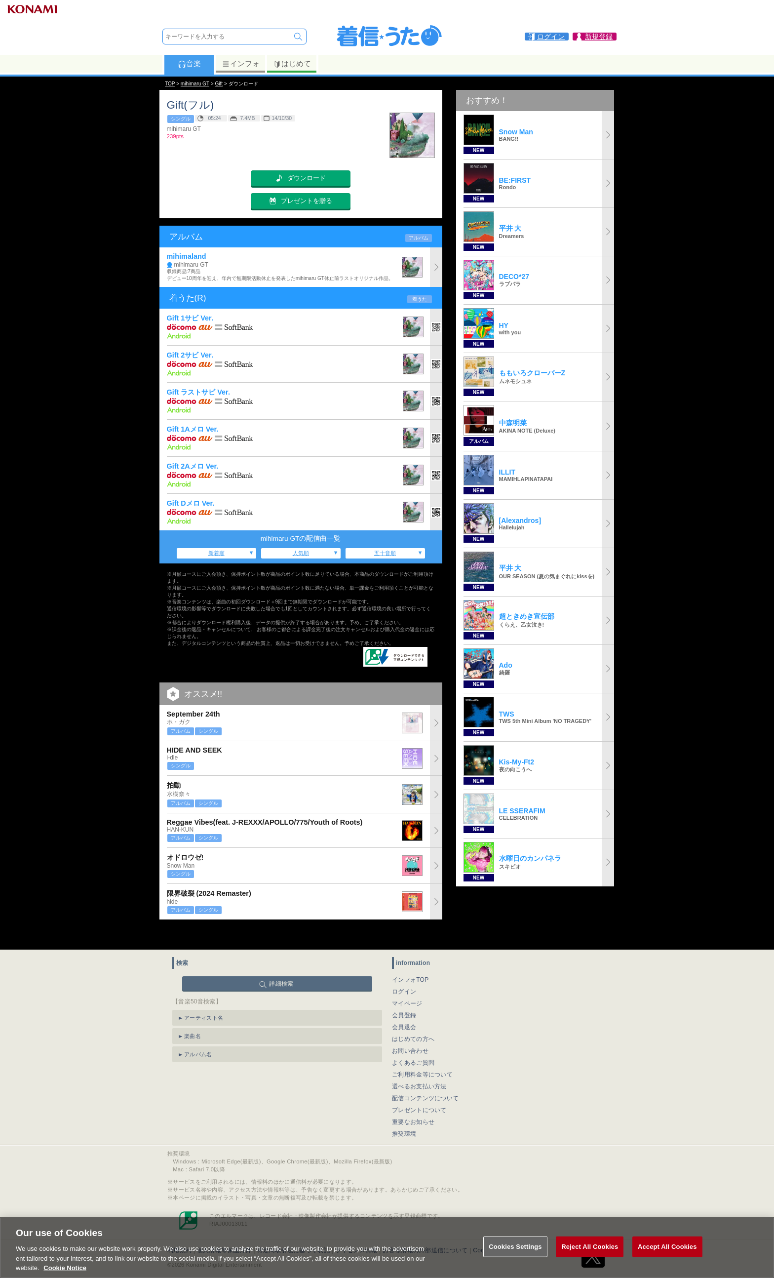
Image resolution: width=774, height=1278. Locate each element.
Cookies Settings (515, 1258)
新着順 (216, 553)
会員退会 (404, 1006)
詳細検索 (281, 963)
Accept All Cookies (667, 1258)
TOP (170, 83)
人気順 (301, 553)
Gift (219, 83)
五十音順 (385, 553)
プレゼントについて (419, 1089)
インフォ (241, 63)
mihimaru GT (195, 83)
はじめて (292, 63)
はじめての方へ (413, 1018)
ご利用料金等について (422, 1054)
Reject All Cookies (589, 1258)
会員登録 (404, 995)
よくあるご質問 (413, 1042)
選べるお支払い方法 (419, 1066)
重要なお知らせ (413, 1101)
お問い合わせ (410, 1030)
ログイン (404, 971)
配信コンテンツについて (425, 1078)
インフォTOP (410, 959)
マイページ (407, 983)
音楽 (189, 63)
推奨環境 (404, 1113)
